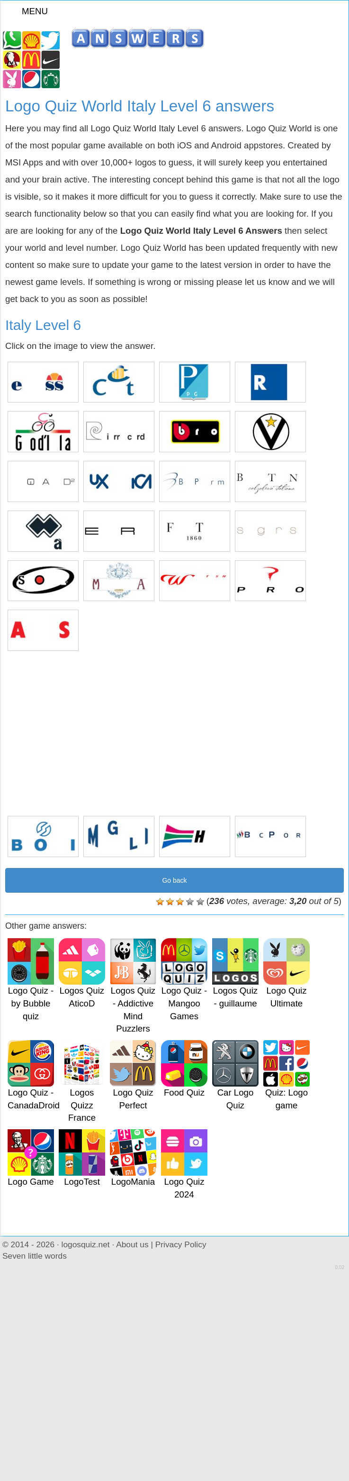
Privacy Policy (180, 1244)
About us (132, 1244)
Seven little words (34, 1256)
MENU (29, 11)
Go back (174, 880)
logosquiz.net (86, 1244)
